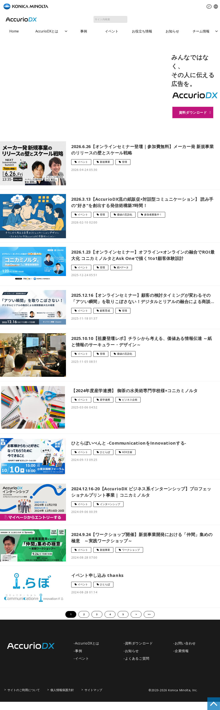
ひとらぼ (105, 452)
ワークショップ (131, 550)
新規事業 (105, 162)
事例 (83, 31)
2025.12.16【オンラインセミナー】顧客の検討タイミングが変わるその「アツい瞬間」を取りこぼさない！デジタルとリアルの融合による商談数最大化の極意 (141, 299)
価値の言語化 (124, 215)
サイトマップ (93, 690)
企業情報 (182, 651)
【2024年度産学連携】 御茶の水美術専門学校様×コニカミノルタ (134, 391)
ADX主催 (127, 452)
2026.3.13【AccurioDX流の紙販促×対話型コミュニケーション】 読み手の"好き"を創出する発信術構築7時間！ (142, 203)
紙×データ (123, 267)
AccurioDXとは (46, 31)
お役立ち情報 (142, 31)
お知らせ (172, 31)
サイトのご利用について (23, 690)
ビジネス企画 (129, 400)
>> (149, 614)
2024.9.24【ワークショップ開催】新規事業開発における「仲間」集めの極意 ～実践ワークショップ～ (142, 538)
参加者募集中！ (153, 215)
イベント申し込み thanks (97, 575)
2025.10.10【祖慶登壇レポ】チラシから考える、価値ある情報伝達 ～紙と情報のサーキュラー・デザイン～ (141, 342)
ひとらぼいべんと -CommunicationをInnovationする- (128, 443)
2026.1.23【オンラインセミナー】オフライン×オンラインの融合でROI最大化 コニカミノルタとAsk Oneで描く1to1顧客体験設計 (143, 255)
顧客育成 (105, 311)
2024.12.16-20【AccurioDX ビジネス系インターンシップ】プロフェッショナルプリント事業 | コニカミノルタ (141, 492)
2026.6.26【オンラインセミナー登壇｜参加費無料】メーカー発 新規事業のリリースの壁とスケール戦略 (142, 150)
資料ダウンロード (198, 19)
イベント (111, 31)
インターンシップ (110, 504)
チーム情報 (201, 31)
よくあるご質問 (137, 658)
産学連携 (105, 400)
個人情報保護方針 (62, 690)
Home (14, 31)
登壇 (124, 162)
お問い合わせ (153, 19)
